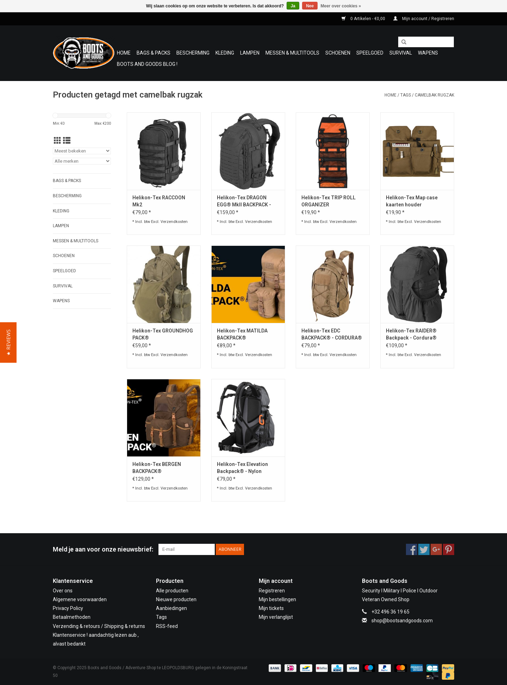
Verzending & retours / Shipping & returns (99, 626)
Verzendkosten (174, 221)
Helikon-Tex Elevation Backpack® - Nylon (242, 467)
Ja (292, 6)
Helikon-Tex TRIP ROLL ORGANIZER (328, 201)
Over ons (63, 590)
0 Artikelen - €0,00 (364, 18)
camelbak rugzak (434, 95)
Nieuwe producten (176, 599)
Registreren (272, 590)
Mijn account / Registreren (423, 18)
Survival (400, 53)
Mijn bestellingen (277, 599)
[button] (8, 342)
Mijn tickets (271, 608)
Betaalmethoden (71, 617)
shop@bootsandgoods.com (402, 620)
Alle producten (172, 590)
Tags (405, 95)
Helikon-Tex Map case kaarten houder (412, 201)
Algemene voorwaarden (80, 599)
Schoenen (337, 53)
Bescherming (192, 53)
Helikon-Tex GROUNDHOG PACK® (162, 334)
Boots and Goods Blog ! (147, 64)
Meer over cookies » (341, 6)
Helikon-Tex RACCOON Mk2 (158, 201)
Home (124, 53)
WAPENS (428, 53)
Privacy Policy (68, 608)
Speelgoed (369, 53)
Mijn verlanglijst (276, 617)
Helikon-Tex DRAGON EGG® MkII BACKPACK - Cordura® (244, 201)
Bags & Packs (153, 53)
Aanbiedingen (171, 608)
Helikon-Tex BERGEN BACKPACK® (156, 467)
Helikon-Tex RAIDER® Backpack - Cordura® (411, 334)
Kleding (224, 53)
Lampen (249, 53)
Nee (310, 6)
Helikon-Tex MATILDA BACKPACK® (242, 334)
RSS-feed (167, 626)
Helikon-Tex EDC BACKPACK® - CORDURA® (331, 334)
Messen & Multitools (292, 53)
